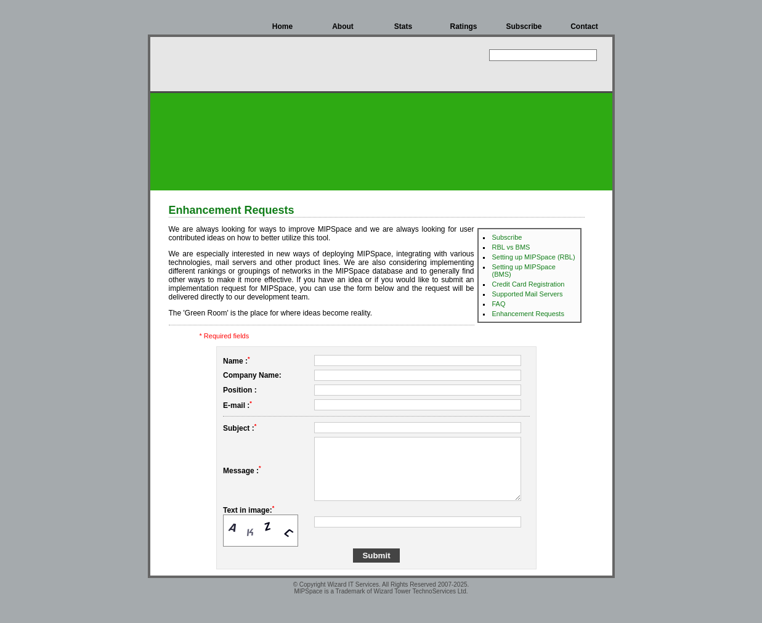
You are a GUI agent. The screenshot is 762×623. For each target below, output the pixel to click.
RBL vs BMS (511, 247)
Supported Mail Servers (527, 294)
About (343, 26)
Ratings (463, 26)
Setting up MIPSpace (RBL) (533, 257)
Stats (403, 26)
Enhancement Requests (528, 313)
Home (282, 26)
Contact (584, 26)
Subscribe (523, 26)
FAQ (499, 303)
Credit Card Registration (528, 284)
